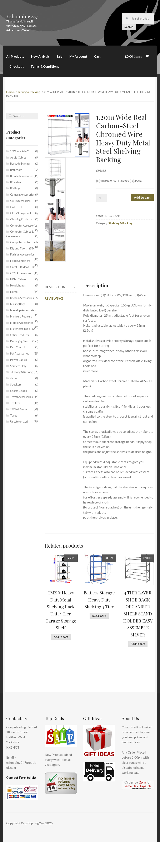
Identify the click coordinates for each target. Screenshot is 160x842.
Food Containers (20, 260)
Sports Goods (18, 390)
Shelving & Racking (28, 92)
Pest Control (17, 347)
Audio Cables (18, 157)
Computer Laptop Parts (24, 242)
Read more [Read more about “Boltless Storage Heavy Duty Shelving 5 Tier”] (99, 616)
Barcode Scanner (20, 163)
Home (10, 92)
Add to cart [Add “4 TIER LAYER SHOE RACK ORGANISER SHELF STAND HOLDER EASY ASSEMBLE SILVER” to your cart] (138, 643)
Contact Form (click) (21, 777)
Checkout (16, 66)
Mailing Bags (17, 304)
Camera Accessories (22, 194)
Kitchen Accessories (22, 298)
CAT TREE (16, 207)
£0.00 (133, 56)
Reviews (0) (54, 298)
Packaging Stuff (19, 341)
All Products (15, 56)
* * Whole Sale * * (19, 151)
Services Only (18, 366)
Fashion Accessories (22, 254)
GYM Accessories (20, 273)
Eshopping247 (22, 16)
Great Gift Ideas (19, 267)
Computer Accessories (23, 225)
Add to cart (142, 197)
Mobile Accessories (21, 322)
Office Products (19, 335)
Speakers (15, 384)
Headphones (18, 285)
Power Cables (18, 359)
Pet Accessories (19, 353)
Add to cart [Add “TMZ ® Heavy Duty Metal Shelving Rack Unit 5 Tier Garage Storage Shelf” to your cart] (61, 637)
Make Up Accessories (23, 310)
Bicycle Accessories (21, 176)
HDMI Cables (18, 279)
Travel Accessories (21, 396)
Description (55, 287)
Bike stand (16, 182)
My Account (78, 56)
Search (128, 27)
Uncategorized (19, 421)
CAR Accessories (20, 200)
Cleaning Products (21, 219)
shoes (13, 378)
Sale (59, 56)
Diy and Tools (18, 248)
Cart (97, 56)
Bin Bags (15, 188)
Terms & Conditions (45, 66)
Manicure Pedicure (21, 316)
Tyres (13, 415)
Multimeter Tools (20, 328)
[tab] (61, 287)
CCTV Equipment (20, 213)
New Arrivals (40, 56)
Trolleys (15, 403)
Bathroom (16, 169)
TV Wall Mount (19, 409)
